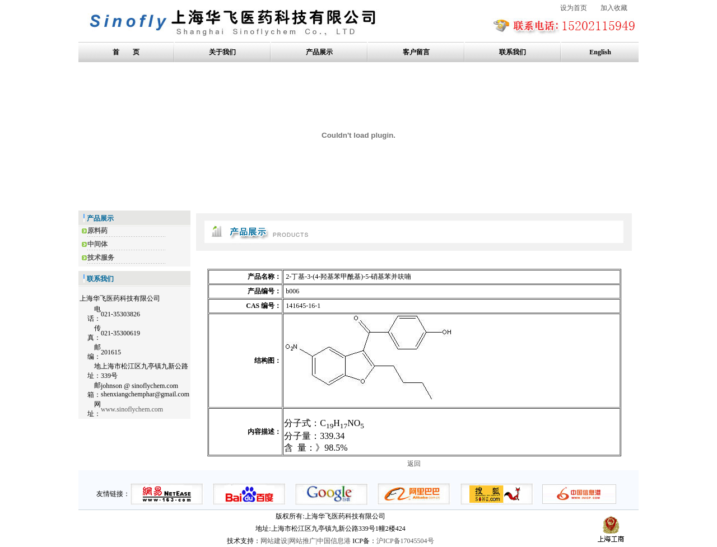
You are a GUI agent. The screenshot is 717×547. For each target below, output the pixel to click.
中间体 (97, 244)
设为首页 (573, 8)
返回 (414, 463)
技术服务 (100, 257)
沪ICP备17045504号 (405, 541)
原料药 (97, 231)
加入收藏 (613, 8)
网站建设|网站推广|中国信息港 (305, 541)
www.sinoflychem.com (132, 409)
